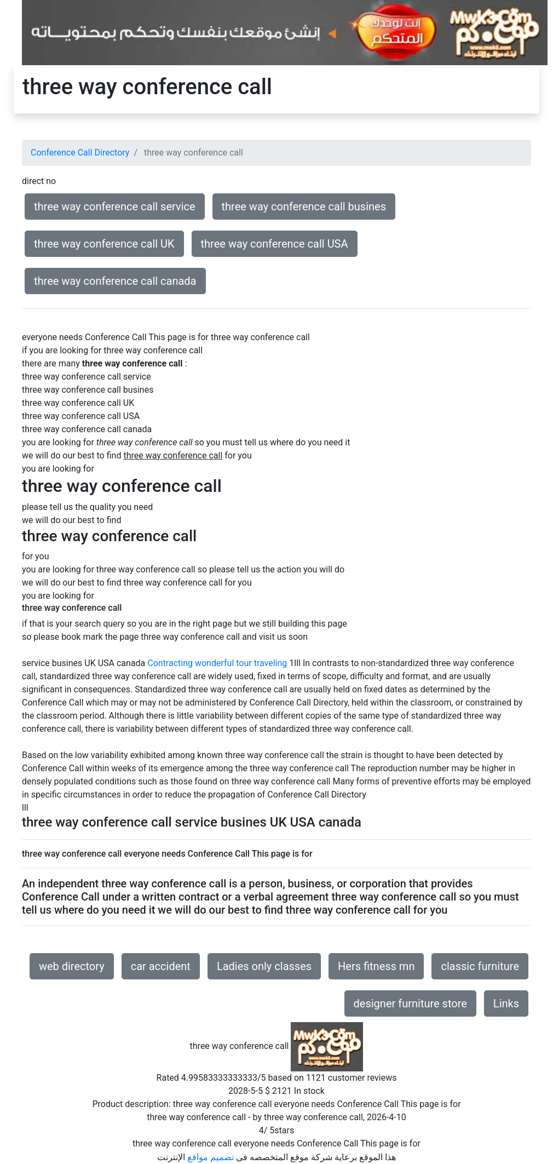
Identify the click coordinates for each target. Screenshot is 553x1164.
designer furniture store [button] (410, 1003)
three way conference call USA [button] (274, 243)
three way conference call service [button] (114, 206)
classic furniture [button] (480, 966)
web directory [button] (72, 966)
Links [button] (506, 1003)
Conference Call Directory (80, 152)
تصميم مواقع (210, 1157)
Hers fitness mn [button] (376, 966)
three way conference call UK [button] (104, 243)
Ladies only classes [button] (264, 966)
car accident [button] (161, 966)
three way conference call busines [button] (304, 206)
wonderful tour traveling (241, 663)
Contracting (170, 663)
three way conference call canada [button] (115, 281)
